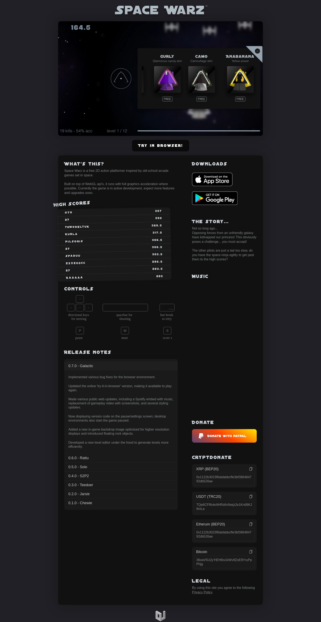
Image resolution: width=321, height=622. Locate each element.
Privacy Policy (202, 592)
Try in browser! (160, 146)
